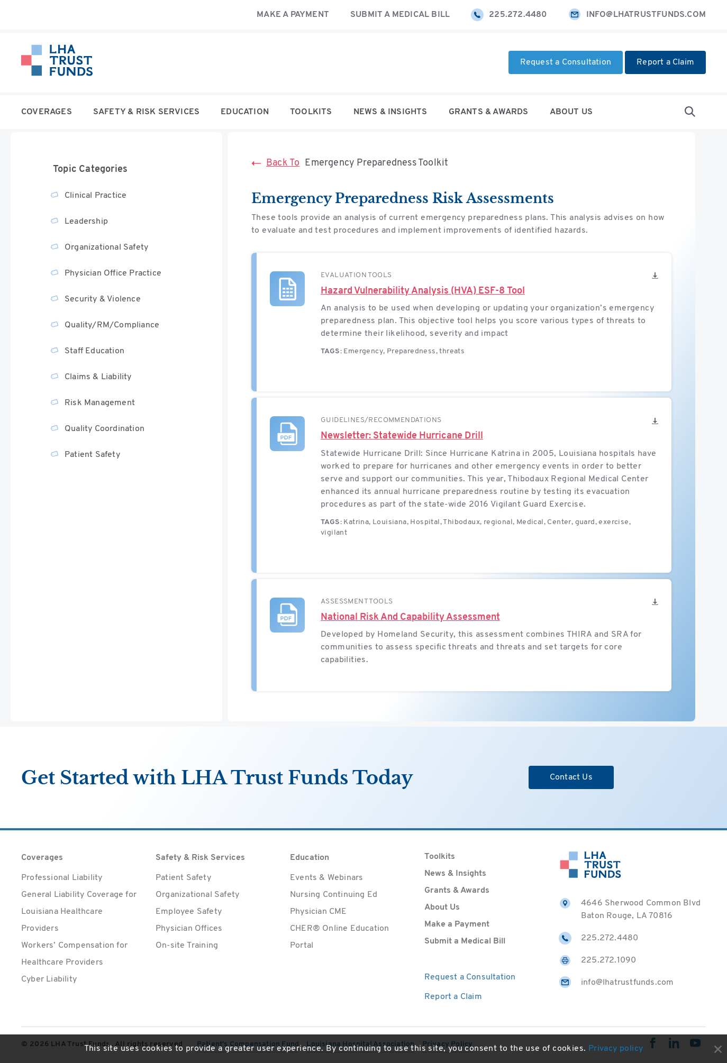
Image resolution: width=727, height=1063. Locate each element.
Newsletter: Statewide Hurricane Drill (402, 436)
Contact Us (571, 777)
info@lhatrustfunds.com (637, 14)
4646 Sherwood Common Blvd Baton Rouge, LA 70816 (630, 908)
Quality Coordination (104, 429)
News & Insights (390, 112)
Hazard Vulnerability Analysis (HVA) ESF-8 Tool (423, 291)
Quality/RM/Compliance (112, 325)
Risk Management (100, 403)
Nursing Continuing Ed (333, 895)
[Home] (57, 62)
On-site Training (187, 945)
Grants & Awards (489, 112)
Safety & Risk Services (146, 112)
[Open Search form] (690, 112)
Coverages (46, 112)
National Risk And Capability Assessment (410, 617)
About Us (571, 112)
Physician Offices (189, 928)
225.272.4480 (509, 14)
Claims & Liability (98, 377)
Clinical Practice (95, 195)
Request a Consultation (565, 62)
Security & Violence (103, 299)
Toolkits (311, 112)
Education (245, 112)
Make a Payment (293, 15)
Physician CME (318, 912)
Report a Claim (665, 62)
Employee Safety (189, 912)
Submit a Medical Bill (400, 15)
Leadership (86, 221)
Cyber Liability (49, 979)
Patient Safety (92, 455)
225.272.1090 (597, 960)
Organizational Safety (106, 247)
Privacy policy (615, 1048)
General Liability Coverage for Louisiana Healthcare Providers (79, 912)
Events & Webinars (326, 878)
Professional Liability (61, 878)
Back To (275, 163)
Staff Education (94, 351)
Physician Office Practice (113, 273)
